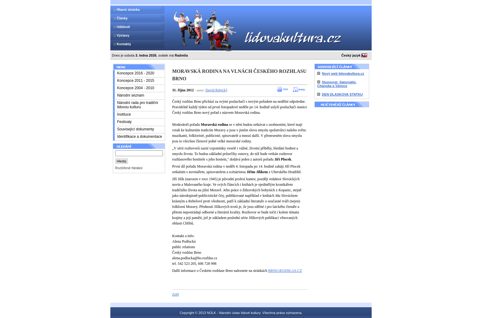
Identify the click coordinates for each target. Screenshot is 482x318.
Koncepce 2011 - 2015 (135, 80)
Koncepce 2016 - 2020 (135, 73)
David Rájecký (216, 90)
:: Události (121, 27)
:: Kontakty (122, 44)
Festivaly (124, 122)
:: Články (120, 18)
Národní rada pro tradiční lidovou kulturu (137, 105)
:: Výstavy (121, 35)
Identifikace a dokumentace (139, 136)
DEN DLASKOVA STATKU (342, 94)
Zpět (175, 294)
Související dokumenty (135, 129)
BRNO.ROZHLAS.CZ (285, 270)
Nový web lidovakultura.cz (343, 73)
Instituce (124, 114)
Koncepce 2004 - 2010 (135, 88)
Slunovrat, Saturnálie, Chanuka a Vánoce (337, 84)
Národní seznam (130, 95)
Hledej (121, 161)
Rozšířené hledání (129, 168)
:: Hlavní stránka (126, 9)
